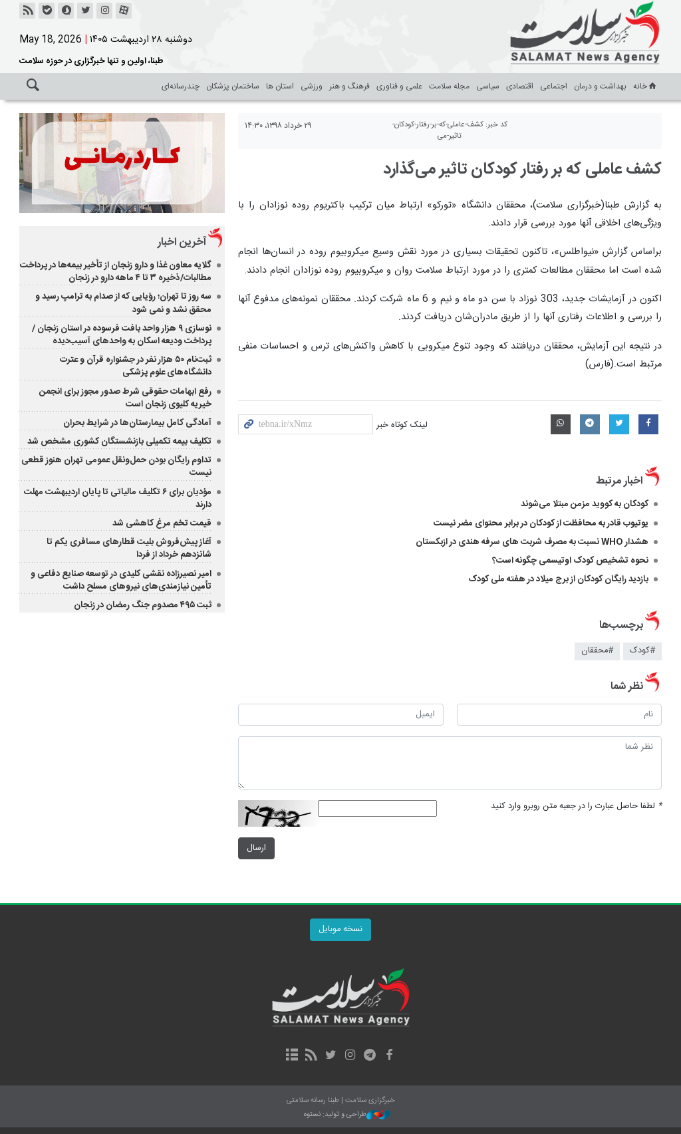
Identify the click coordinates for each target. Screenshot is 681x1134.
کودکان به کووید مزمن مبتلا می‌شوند (584, 504)
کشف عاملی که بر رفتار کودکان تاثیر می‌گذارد (522, 169)
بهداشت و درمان (600, 86)
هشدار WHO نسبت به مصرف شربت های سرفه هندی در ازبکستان (532, 542)
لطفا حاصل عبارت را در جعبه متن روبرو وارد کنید (576, 806)
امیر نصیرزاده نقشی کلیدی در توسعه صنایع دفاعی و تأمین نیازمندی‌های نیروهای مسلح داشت (121, 580)
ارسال (256, 848)
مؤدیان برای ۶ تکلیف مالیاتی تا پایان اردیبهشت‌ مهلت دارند (117, 498)
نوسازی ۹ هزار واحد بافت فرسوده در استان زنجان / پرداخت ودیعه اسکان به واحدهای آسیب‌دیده (121, 335)
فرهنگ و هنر (349, 86)
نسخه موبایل (340, 929)
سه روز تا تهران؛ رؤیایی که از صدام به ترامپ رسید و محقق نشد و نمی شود (123, 303)
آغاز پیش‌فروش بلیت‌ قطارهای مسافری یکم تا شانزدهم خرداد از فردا (129, 548)
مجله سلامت (449, 86)
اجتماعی (553, 86)
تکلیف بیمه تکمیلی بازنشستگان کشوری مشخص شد (119, 441)
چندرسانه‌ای (181, 86)
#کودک (642, 651)
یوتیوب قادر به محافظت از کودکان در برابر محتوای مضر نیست (541, 523)
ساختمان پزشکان (232, 86)
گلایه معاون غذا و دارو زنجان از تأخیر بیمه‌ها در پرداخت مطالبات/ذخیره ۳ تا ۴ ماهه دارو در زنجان (115, 271)
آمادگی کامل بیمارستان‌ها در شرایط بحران (137, 423)
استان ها (280, 86)
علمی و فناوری (399, 86)
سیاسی (487, 86)
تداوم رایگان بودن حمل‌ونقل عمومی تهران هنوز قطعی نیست (116, 466)
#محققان (597, 651)
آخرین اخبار (182, 242)
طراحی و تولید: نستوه (347, 1115)
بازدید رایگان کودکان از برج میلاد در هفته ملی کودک (558, 579)
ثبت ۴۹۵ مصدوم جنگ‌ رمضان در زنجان (142, 605)
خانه (645, 86)
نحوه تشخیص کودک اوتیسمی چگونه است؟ (570, 560)
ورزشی (312, 86)
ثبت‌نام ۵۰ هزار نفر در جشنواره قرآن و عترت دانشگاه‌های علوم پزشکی (135, 366)
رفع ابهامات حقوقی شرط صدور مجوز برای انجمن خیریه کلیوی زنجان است (125, 398)
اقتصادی (519, 86)
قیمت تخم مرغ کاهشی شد (161, 523)
